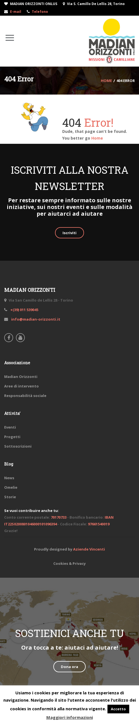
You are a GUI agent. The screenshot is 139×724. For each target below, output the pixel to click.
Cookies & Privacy (69, 563)
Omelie (10, 487)
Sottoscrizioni (18, 446)
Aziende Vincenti (89, 549)
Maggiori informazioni (69, 717)
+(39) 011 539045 (23, 309)
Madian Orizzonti (20, 376)
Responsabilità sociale (25, 395)
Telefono (40, 11)
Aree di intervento (21, 386)
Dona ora (69, 666)
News (9, 477)
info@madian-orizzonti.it (35, 319)
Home (97, 138)
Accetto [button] (118, 708)
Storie (10, 496)
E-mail (15, 11)
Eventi (10, 427)
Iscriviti (69, 232)
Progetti (12, 436)
